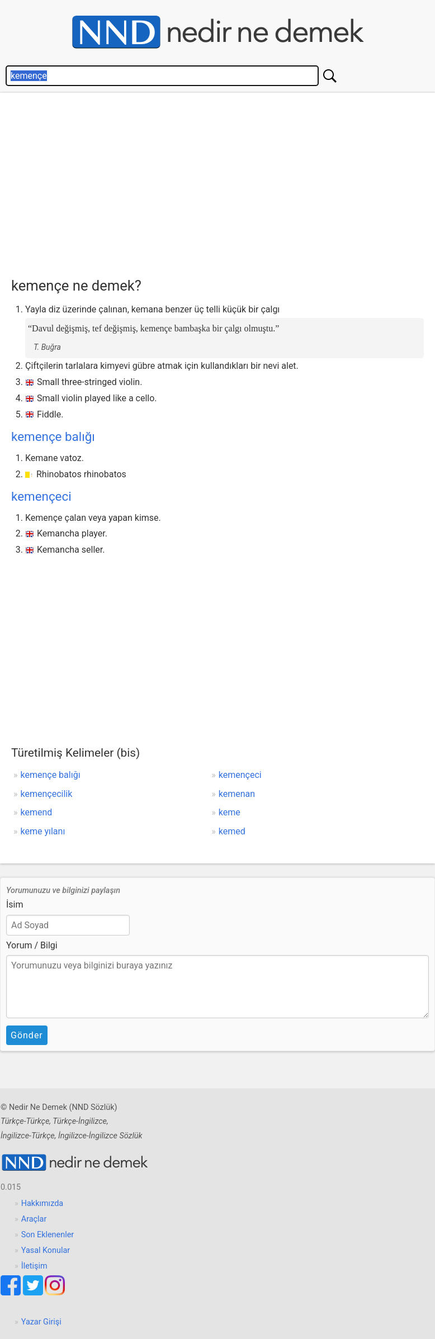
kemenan (237, 794)
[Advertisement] (223, 182)
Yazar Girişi (41, 1322)
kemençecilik (47, 794)
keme (229, 812)
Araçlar (34, 1219)
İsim (14, 904)
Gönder (27, 1035)
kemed (232, 831)
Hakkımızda (42, 1203)
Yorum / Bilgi (32, 945)
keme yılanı (43, 831)
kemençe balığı (53, 436)
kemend (37, 812)
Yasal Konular (45, 1250)
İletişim (34, 1266)
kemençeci (41, 496)
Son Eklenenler (47, 1235)
